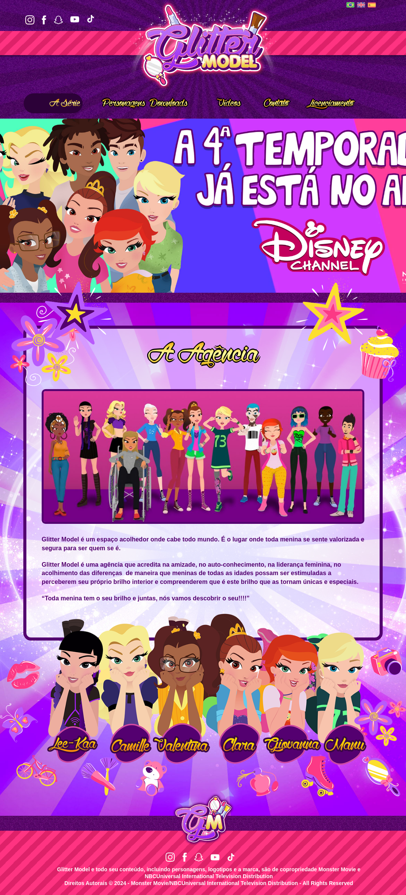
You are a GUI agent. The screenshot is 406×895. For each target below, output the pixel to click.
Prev (10, 206)
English (361, 5)
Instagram (29, 19)
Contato (266, 102)
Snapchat (58, 19)
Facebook (44, 19)
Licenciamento (323, 102)
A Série (53, 102)
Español (372, 5)
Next (395, 206)
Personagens (115, 102)
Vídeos (218, 102)
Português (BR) (350, 5)
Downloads (168, 103)
